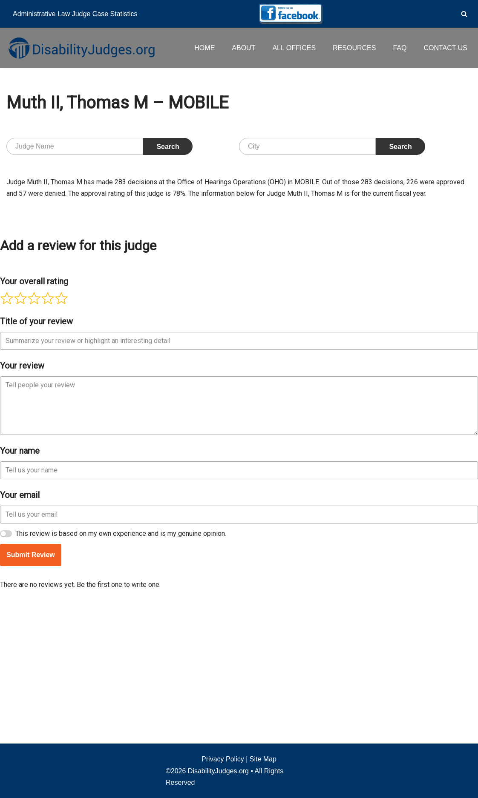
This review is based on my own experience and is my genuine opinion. (120, 661)
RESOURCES (354, 47)
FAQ (399, 47)
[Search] (464, 14)
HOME (204, 47)
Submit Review (30, 682)
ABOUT (243, 47)
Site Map (263, 759)
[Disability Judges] (80, 47)
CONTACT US (445, 47)
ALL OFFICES (294, 47)
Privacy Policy (223, 759)
